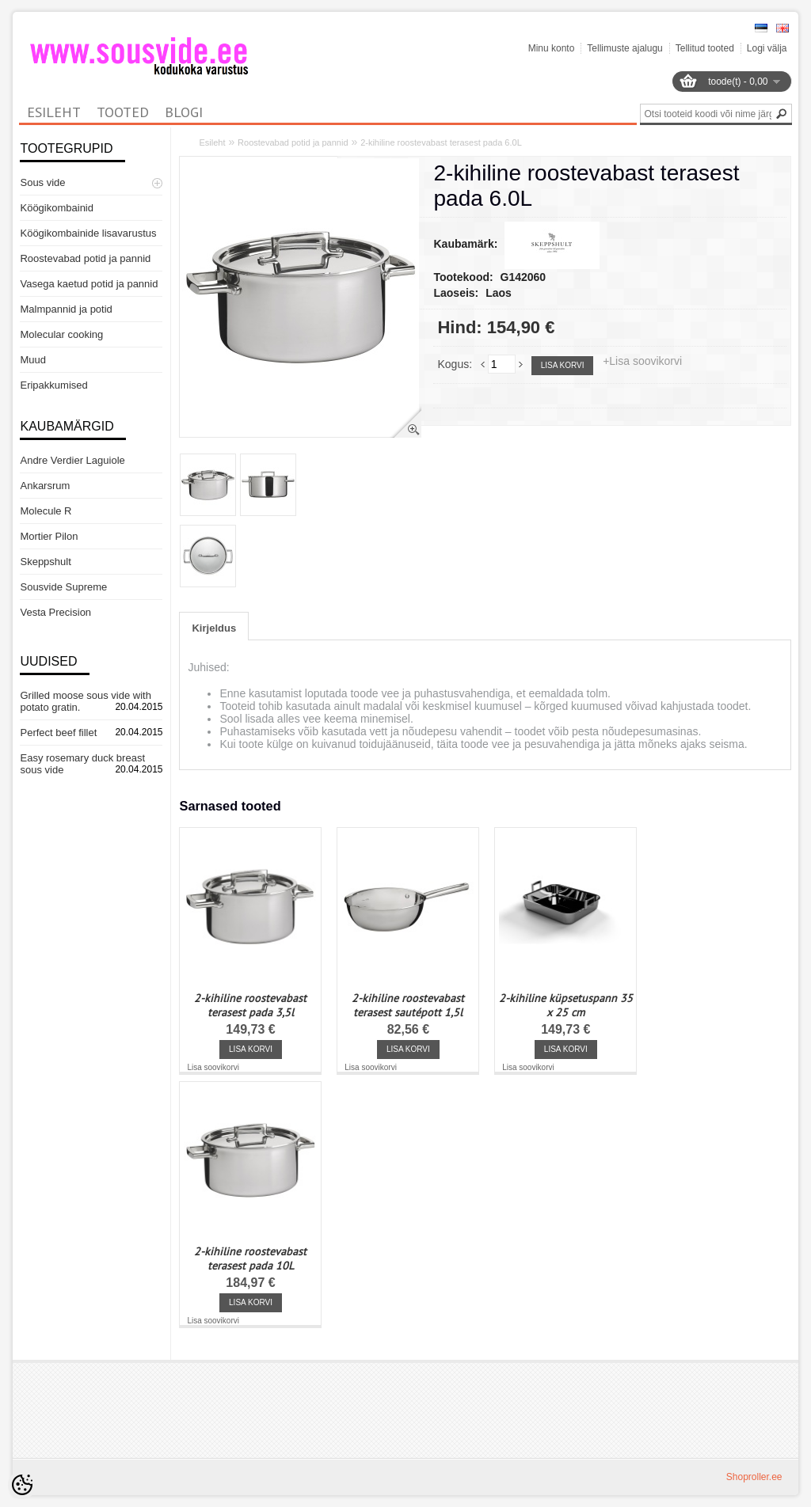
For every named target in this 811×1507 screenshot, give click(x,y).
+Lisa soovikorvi (642, 361)
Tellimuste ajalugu (624, 48)
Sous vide (42, 182)
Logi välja (767, 48)
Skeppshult (45, 561)
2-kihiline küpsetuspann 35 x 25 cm (566, 1005)
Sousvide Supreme (63, 587)
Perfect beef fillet (58, 732)
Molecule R (45, 511)
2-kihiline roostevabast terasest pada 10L (250, 1258)
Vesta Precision (55, 612)
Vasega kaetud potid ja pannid (89, 284)
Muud (33, 360)
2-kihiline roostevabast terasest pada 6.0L (441, 142)
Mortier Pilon (49, 536)
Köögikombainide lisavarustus (88, 233)
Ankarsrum (45, 486)
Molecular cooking (61, 334)
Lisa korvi (562, 365)
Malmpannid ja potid (66, 309)
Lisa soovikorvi (213, 1067)
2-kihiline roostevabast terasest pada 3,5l (250, 1005)
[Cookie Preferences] (22, 1485)
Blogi (184, 112)
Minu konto (551, 48)
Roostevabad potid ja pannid (85, 258)
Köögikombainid (56, 208)
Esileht (212, 142)
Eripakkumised (53, 385)
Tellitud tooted (705, 48)
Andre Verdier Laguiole (72, 460)
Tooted (123, 112)
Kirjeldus (214, 628)
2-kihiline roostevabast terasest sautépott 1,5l (408, 1005)
